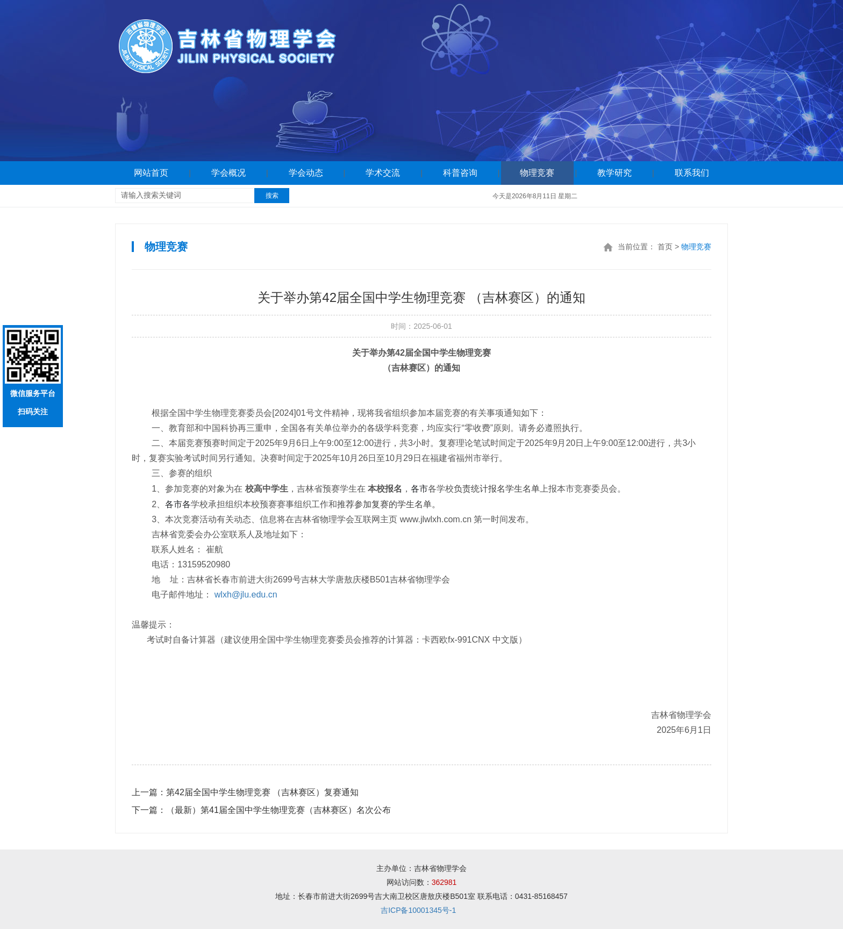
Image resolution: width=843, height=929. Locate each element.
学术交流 (383, 172)
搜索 (272, 195)
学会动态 (306, 172)
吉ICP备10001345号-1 (418, 910)
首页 (665, 246)
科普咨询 (460, 172)
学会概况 (228, 172)
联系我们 (692, 172)
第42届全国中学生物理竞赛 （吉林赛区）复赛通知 (245, 792)
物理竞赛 (537, 172)
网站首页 (151, 172)
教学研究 (614, 172)
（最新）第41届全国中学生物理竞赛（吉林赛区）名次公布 (261, 810)
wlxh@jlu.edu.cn (246, 594)
